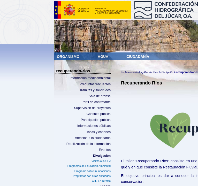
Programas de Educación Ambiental (89, 165)
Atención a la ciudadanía (93, 138)
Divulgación (102, 156)
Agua (103, 57)
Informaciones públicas (94, 126)
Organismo (68, 57)
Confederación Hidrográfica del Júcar (139, 72)
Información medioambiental (90, 78)
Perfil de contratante (96, 102)
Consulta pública (99, 114)
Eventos (105, 150)
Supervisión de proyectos (92, 108)
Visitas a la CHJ (101, 160)
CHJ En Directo (101, 180)
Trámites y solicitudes (95, 90)
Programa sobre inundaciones (92, 171)
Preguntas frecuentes (95, 84)
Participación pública (96, 120)
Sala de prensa (100, 96)
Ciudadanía (137, 57)
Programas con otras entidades (92, 175)
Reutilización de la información (88, 144)
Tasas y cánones (98, 132)
